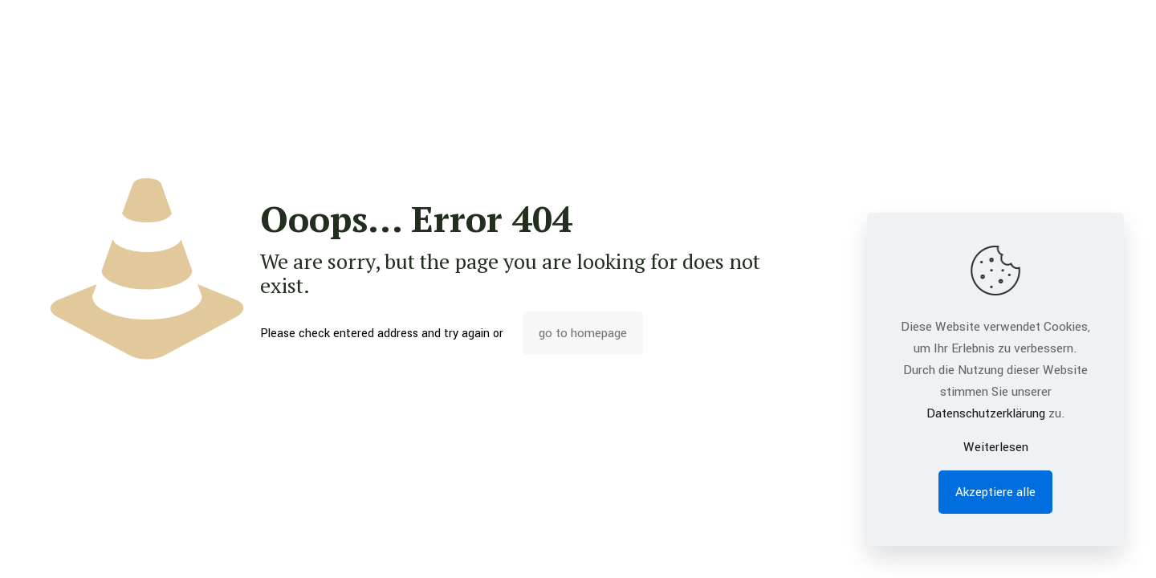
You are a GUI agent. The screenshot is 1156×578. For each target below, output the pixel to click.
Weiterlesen (995, 447)
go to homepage (583, 333)
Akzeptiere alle (995, 492)
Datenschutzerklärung (985, 413)
